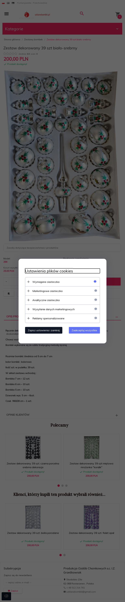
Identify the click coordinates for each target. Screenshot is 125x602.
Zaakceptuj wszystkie (84, 330)
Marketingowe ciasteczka (47, 290)
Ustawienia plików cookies (49, 270)
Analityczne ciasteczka (46, 300)
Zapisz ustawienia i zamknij (44, 330)
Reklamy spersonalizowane (48, 318)
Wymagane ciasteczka (45, 281)
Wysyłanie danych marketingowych (53, 309)
